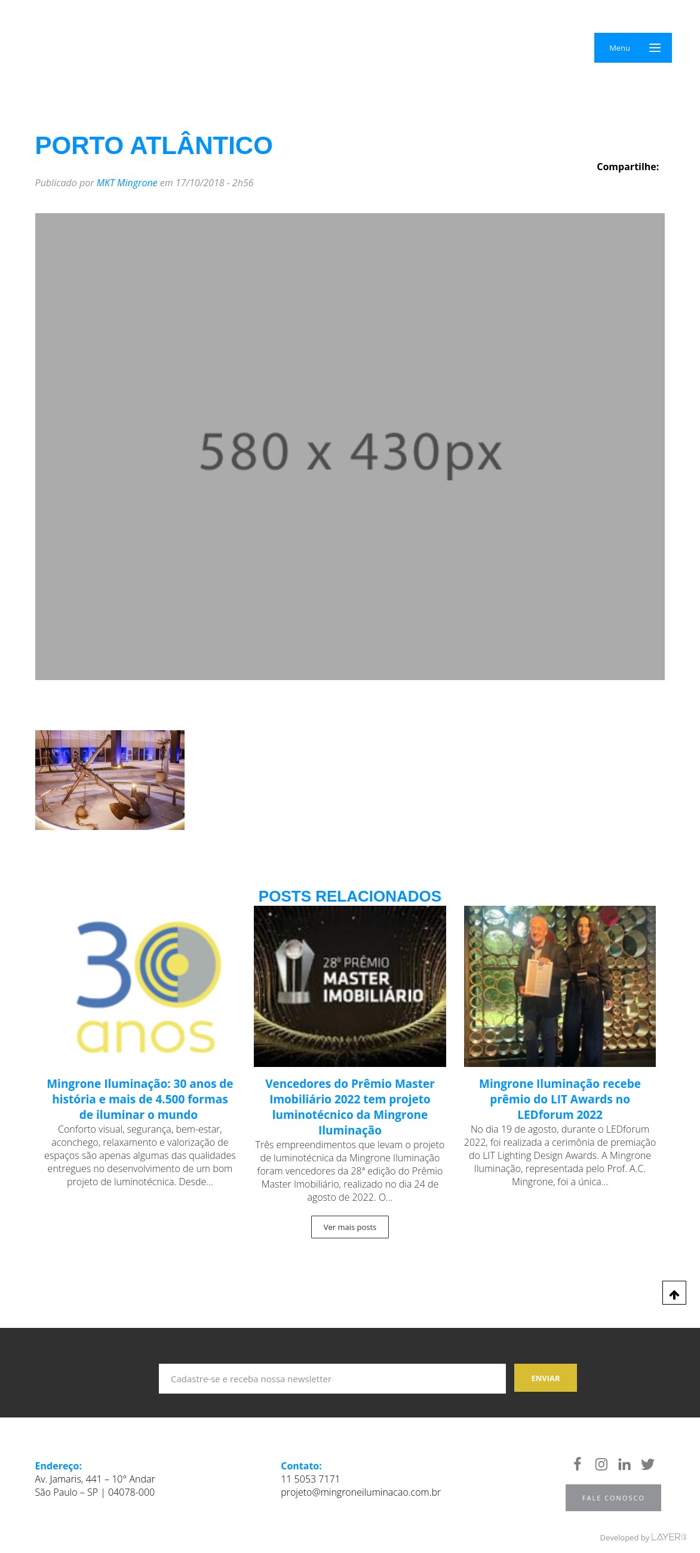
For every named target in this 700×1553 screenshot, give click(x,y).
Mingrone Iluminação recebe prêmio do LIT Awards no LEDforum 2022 (560, 1099)
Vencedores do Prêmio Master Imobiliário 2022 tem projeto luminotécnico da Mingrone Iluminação (350, 1107)
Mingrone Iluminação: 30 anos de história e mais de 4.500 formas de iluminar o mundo (140, 1099)
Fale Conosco (613, 1497)
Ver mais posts (350, 1227)
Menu (619, 47)
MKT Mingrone (127, 182)
